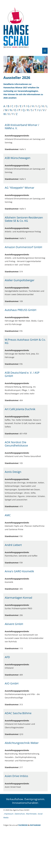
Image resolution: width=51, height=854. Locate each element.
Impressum (8, 814)
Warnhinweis (31, 814)
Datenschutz (20, 814)
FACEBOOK (23, 825)
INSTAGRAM (35, 825)
